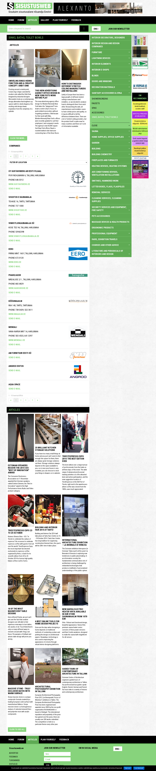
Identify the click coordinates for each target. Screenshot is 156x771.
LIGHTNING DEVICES (111, 58)
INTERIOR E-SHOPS (100, 69)
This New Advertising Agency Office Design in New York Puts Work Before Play (47, 94)
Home (11, 20)
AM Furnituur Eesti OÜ (20, 353)
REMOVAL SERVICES (101, 192)
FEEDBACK (76, 20)
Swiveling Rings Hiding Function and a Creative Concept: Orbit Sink (21, 83)
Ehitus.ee (13, 764)
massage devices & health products (110, 222)
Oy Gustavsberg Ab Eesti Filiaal (25, 171)
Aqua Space (14, 384)
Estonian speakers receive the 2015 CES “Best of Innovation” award (18, 469)
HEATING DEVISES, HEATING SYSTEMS (109, 166)
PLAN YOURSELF (60, 20)
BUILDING (111, 148)
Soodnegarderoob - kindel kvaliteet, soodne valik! (140, 106)
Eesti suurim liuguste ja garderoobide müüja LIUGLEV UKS (140, 140)
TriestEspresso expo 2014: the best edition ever (73, 458)
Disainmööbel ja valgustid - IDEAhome (140, 122)
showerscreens (100, 98)
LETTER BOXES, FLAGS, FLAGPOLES (108, 186)
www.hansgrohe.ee (18, 288)
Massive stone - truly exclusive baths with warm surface (19, 691)
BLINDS (111, 75)
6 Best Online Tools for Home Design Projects (47, 622)
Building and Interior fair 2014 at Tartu (46, 528)
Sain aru (127, 768)
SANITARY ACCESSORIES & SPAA (111, 93)
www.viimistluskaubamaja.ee (24, 236)
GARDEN (111, 142)
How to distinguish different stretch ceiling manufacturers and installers (74, 87)
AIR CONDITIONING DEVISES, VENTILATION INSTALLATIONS (105, 173)
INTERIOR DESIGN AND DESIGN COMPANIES (105, 45)
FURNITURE (111, 52)
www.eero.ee (15, 262)
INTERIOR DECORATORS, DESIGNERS (108, 37)
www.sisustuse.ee (18, 210)
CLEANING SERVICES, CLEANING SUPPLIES (106, 200)
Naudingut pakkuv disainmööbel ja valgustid (140, 150)
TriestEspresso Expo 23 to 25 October (20, 531)
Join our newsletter (119, 29)
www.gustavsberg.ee (19, 184)
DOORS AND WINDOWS (111, 81)
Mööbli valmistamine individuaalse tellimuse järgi (140, 131)
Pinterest (135, 28)
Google (102, 754)
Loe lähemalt (139, 768)
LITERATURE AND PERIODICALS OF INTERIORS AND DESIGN (111, 252)
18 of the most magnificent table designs (17, 611)
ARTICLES (32, 20)
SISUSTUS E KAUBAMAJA (20, 197)
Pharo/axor (15, 275)
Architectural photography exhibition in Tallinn (47, 689)
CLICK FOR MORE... (18, 138)
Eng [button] (96, 29)
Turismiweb (14, 760)
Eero (11, 249)
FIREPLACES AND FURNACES (105, 160)
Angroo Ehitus (16, 366)
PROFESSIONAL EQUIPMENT (111, 233)
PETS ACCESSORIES (101, 216)
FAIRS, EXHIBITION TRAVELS (104, 239)
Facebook (140, 28)
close (111, 125)
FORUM (21, 20)
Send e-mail (14, 188)
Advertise (13, 753)
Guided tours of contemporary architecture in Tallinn (74, 671)
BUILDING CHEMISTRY (111, 154)
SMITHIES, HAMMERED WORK (105, 180)
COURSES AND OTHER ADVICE (111, 245)
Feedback (13, 757)
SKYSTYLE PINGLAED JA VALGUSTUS (140, 115)
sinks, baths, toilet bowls (105, 117)
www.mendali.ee (17, 340)
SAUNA (111, 131)
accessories (98, 112)
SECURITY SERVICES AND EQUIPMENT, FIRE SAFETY (111, 209)
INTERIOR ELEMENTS (111, 64)
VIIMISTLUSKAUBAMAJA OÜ (21, 223)
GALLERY (45, 20)
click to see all (17, 729)
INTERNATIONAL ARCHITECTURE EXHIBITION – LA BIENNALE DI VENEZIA (75, 542)
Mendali (13, 327)
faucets (96, 103)
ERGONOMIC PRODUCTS (103, 227)
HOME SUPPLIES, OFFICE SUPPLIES (111, 137)
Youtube (145, 28)
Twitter (96, 754)
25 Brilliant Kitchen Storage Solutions (45, 448)
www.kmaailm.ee (17, 314)
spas (94, 108)
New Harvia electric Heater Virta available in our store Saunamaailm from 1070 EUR (74, 614)
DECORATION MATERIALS (111, 87)
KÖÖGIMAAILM (15, 301)
